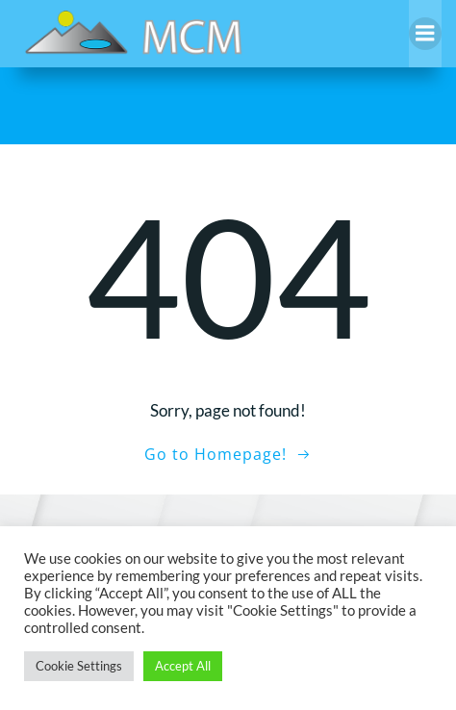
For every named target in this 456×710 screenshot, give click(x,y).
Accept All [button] (183, 665)
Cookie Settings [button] (79, 665)
